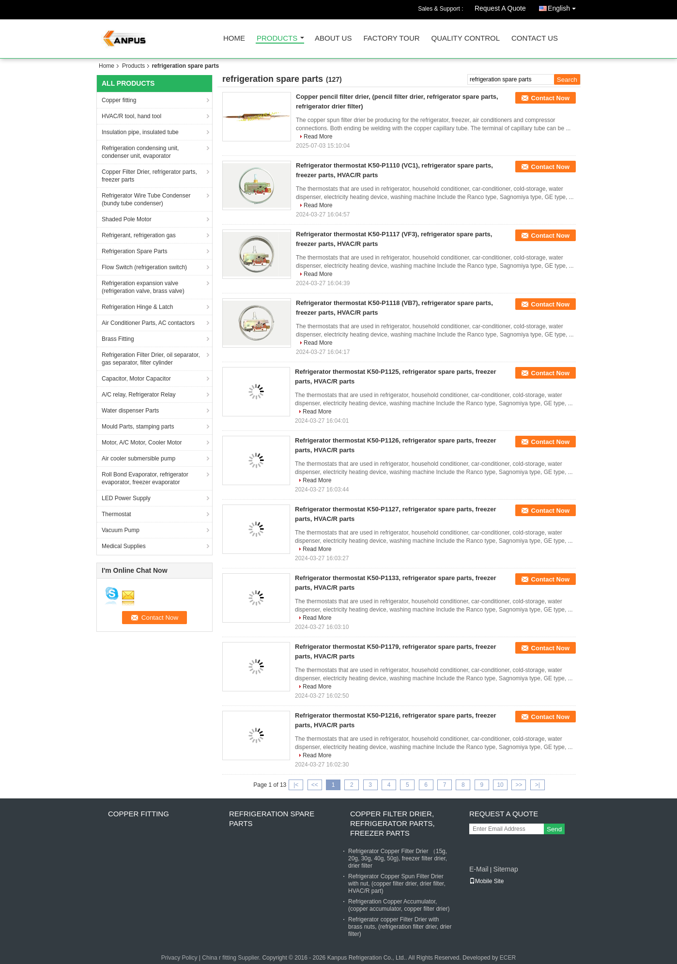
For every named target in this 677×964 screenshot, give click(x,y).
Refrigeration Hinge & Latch (137, 307)
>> (518, 784)
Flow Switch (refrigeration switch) (144, 267)
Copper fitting (119, 100)
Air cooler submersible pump (138, 458)
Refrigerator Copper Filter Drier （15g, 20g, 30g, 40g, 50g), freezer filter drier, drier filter (397, 858)
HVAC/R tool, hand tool (131, 116)
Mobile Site (486, 881)
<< (314, 784)
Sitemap (505, 869)
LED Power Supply (126, 498)
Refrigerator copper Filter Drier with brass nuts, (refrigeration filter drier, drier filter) (399, 926)
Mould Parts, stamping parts (138, 426)
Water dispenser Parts (130, 410)
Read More (318, 136)
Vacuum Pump (120, 530)
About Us (333, 38)
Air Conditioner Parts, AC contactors (148, 323)
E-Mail (479, 869)
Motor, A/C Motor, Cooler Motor (142, 442)
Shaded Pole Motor (127, 219)
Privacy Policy (179, 957)
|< (295, 784)
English (564, 6)
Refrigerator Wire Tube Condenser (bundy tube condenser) (146, 199)
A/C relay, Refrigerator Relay (139, 394)
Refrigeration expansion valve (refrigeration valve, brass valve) (143, 287)
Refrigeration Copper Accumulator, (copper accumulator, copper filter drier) (398, 905)
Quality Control (465, 38)
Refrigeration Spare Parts (134, 251)
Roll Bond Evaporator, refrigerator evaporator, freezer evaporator (145, 478)
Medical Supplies (124, 546)
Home (234, 38)
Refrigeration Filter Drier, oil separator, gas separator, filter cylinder (151, 359)
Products (277, 38)
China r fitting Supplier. (232, 957)
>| (537, 784)
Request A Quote (500, 8)
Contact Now (550, 98)
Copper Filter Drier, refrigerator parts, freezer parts (149, 175)
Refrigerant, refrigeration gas (139, 235)
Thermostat (116, 514)
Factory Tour (391, 38)
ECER (508, 957)
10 (500, 784)
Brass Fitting (118, 339)
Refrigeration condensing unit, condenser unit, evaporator (140, 152)
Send (554, 829)
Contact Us (534, 38)
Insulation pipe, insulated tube (140, 132)
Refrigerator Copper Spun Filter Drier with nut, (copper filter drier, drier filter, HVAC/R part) (397, 883)
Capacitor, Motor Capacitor (136, 378)
